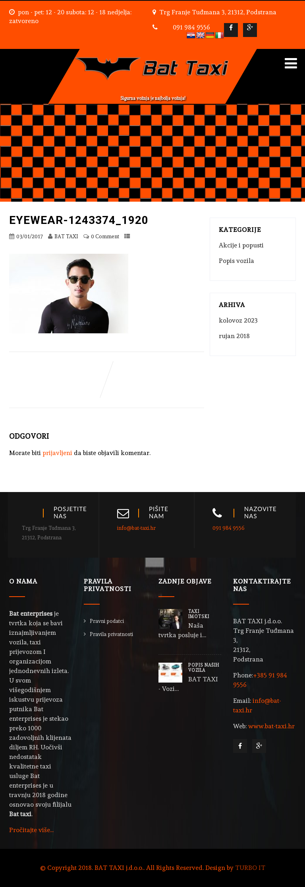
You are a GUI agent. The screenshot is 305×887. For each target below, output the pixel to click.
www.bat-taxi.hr (271, 726)
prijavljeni (57, 453)
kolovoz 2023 (238, 320)
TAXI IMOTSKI (198, 614)
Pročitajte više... (31, 830)
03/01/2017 (29, 236)
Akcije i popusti (241, 245)
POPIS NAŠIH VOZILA (203, 668)
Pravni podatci (107, 621)
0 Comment (105, 236)
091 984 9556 (191, 27)
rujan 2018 (234, 336)
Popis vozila (236, 261)
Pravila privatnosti (111, 634)
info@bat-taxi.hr (136, 528)
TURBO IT (250, 867)
